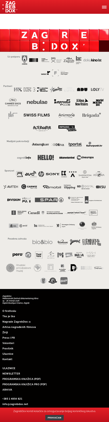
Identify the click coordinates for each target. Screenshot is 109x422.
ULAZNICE (8, 368)
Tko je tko (8, 316)
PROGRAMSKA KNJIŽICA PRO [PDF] (24, 384)
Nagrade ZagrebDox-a (16, 321)
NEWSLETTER (11, 373)
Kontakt (7, 359)
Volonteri (8, 343)
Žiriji (5, 332)
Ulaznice (7, 353)
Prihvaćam (54, 417)
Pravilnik (7, 348)
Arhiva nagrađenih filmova (19, 327)
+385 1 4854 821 (12, 398)
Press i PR (8, 337)
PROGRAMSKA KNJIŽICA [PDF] (21, 379)
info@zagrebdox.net (15, 404)
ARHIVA (7, 389)
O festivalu (9, 311)
